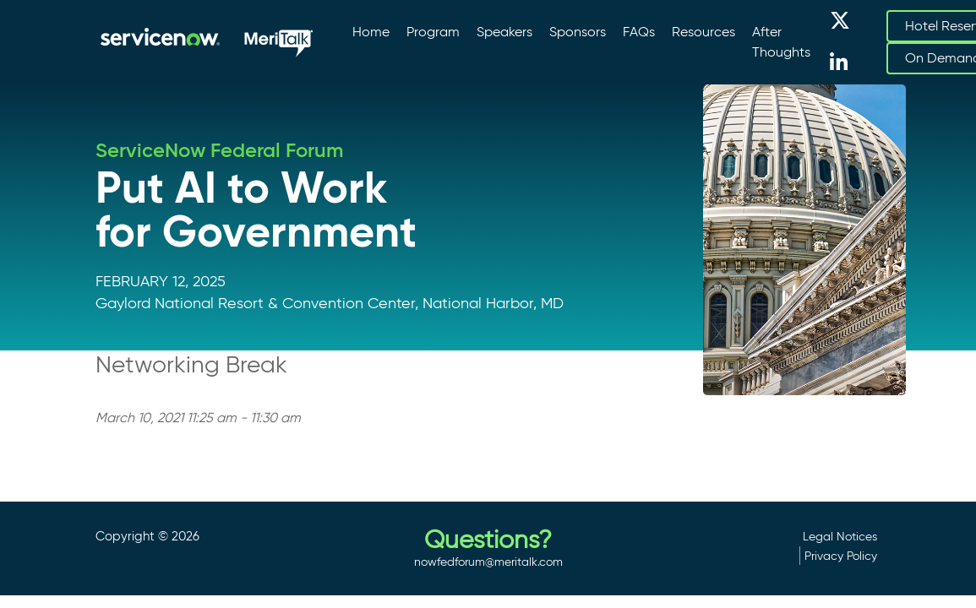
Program (433, 32)
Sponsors (577, 32)
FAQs (639, 32)
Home (371, 32)
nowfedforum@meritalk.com (488, 561)
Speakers (504, 32)
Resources (703, 32)
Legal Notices (840, 536)
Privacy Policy (840, 555)
